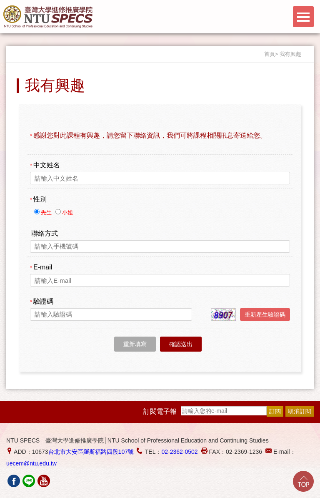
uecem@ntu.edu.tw (31, 463)
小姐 (67, 212)
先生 (47, 212)
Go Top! (303, 481)
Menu (303, 16)
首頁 (269, 54)
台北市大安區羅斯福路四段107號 (91, 451)
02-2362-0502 (179, 451)
